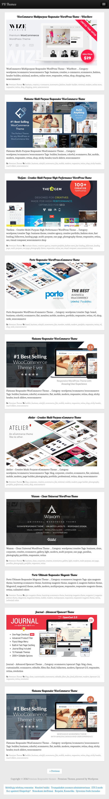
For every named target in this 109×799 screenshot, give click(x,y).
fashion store (70, 246)
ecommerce (54, 85)
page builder (83, 482)
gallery (65, 561)
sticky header (96, 163)
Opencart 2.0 (95, 677)
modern (89, 85)
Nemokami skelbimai (42, 791)
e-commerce (44, 85)
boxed (27, 324)
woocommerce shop (85, 248)
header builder (72, 85)
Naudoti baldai (42, 787)
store (35, 87)
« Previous (54, 771)
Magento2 (22, 598)
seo (62, 248)
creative (36, 85)
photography (94, 482)
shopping (28, 87)
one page (26, 248)
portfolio (81, 324)
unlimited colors (12, 600)
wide (13, 327)
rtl (101, 324)
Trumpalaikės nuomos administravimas (70, 787)
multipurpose (59, 598)
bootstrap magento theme (75, 595)
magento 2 (90, 595)
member (61, 324)
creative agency (44, 246)
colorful (42, 163)
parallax (9, 563)
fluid (72, 677)
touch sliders (11, 166)
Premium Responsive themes (42, 779)
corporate (33, 482)
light (70, 561)
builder (28, 163)
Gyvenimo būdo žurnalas (88, 791)
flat (56, 163)
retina (17, 87)
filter (64, 677)
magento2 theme (33, 598)
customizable (39, 677)
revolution (25, 679)
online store (96, 85)
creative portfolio (57, 246)
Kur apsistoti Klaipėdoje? (18, 791)
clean (35, 561)
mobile (61, 163)
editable (58, 677)
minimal (81, 85)
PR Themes (9, 4)
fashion (62, 85)
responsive (10, 87)
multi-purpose (16, 248)
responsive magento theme (84, 598)
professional (18, 485)
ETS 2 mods (97, 787)
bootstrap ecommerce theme (53, 595)
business (28, 85)
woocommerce (43, 87)
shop (22, 87)
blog (27, 482)
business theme (31, 246)
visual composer (70, 248)
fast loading (80, 246)
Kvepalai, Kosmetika (64, 791)
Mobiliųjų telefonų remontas (19, 787)
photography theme (38, 248)
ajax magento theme (33, 595)
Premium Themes (15, 85)
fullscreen (89, 246)
